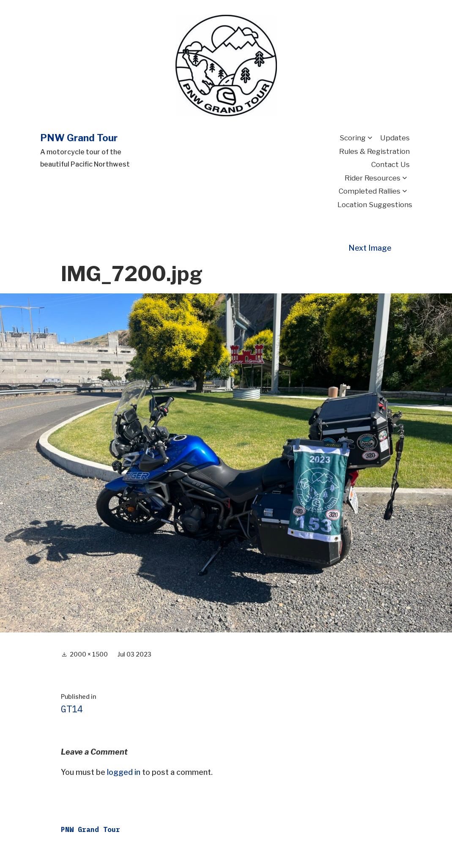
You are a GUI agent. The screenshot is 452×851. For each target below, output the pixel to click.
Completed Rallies (369, 191)
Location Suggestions (374, 204)
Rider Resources (372, 178)
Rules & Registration (374, 151)
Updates (395, 138)
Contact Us (390, 164)
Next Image (370, 248)
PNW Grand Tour (79, 137)
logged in (123, 772)
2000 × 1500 (89, 654)
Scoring (353, 138)
